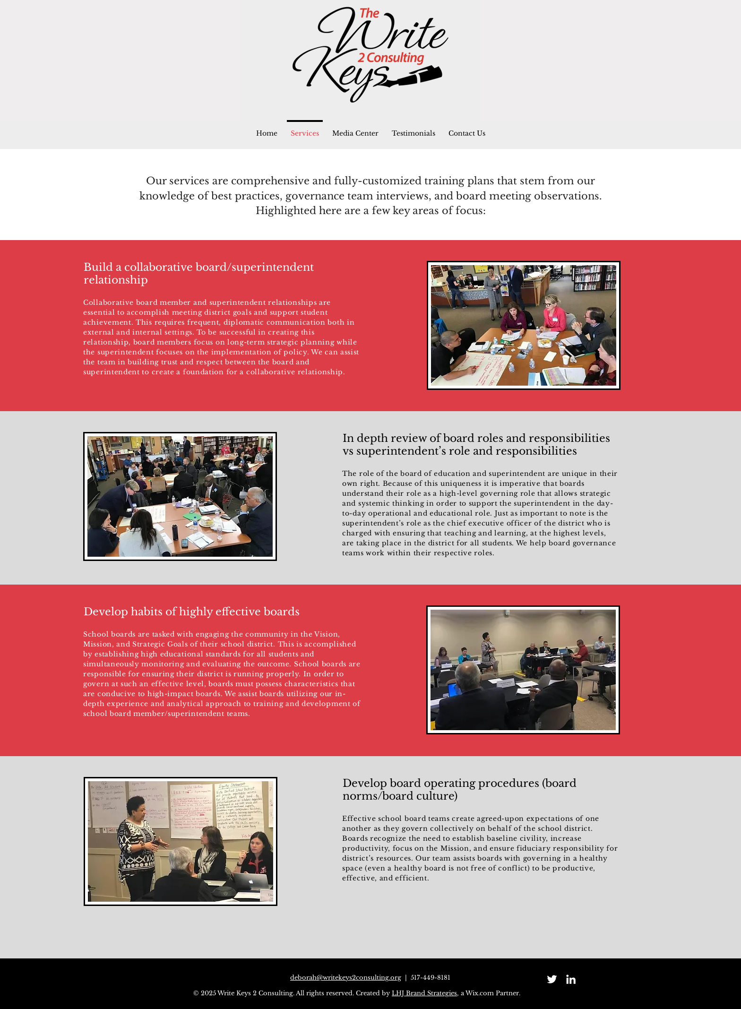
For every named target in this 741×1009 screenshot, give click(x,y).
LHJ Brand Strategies (424, 993)
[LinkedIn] (570, 979)
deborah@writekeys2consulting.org (345, 978)
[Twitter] (552, 979)
